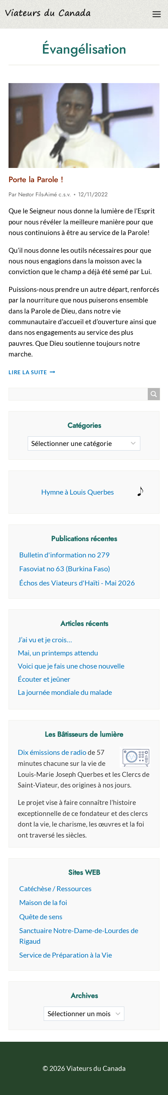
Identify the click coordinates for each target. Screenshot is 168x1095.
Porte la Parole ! (36, 179)
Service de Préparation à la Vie (65, 954)
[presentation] (84, 125)
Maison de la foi (43, 902)
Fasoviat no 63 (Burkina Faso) (64, 568)
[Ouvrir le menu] (156, 14)
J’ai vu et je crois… (45, 639)
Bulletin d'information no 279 (64, 554)
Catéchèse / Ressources (55, 888)
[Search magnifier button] (154, 394)
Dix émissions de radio (52, 752)
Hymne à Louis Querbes (77, 491)
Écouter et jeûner (44, 679)
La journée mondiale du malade (65, 692)
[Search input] (80, 394)
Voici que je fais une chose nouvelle (71, 665)
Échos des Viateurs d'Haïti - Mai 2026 (77, 582)
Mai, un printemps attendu (58, 652)
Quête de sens (41, 916)
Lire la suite (32, 372)
